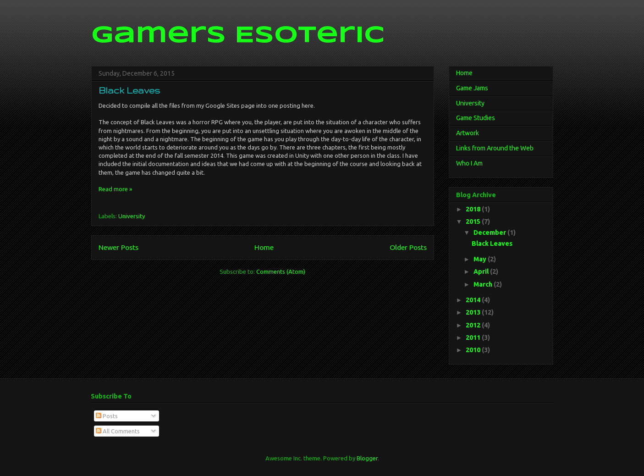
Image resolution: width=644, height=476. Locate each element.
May (480, 259)
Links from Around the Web (495, 148)
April (481, 271)
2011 (474, 337)
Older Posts (408, 247)
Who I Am (469, 163)
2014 (474, 300)
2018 (474, 209)
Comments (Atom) (280, 271)
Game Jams (472, 88)
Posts (107, 416)
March (483, 284)
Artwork (467, 133)
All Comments (118, 431)
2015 (474, 221)
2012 (474, 325)
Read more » (115, 189)
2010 (474, 350)
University (131, 216)
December (490, 232)
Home (264, 247)
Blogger (367, 458)
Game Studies (475, 118)
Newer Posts (118, 247)
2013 (474, 312)
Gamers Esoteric (238, 36)
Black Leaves (129, 90)
